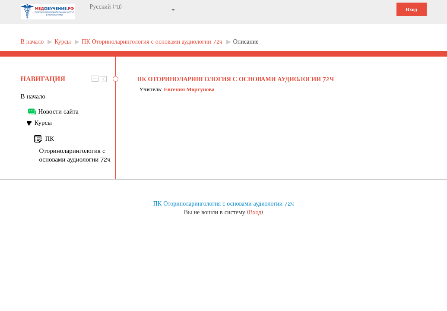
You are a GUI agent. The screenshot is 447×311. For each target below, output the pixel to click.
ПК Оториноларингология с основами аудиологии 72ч (235, 79)
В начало (33, 96)
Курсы (43, 123)
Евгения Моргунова (189, 89)
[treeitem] (68, 96)
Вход (411, 9)
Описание (246, 41)
